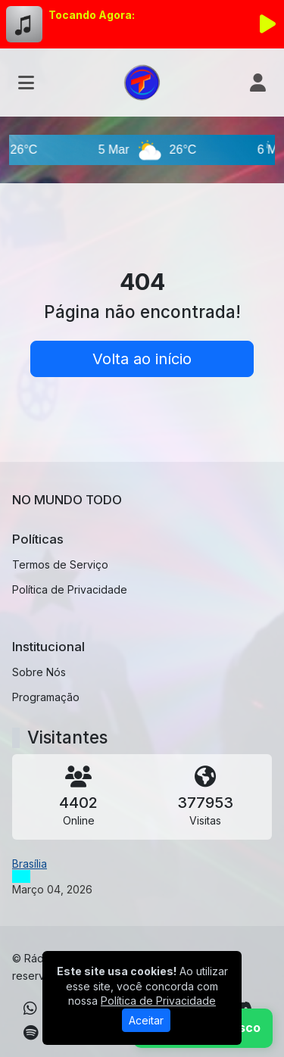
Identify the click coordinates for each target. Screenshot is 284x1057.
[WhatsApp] (30, 1008)
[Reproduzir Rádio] (267, 24)
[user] (258, 82)
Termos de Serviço (60, 564)
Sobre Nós (39, 672)
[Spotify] (30, 1033)
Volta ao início (142, 359)
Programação (46, 697)
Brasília (29, 863)
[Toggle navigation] (26, 82)
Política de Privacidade (69, 589)
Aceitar (146, 1020)
